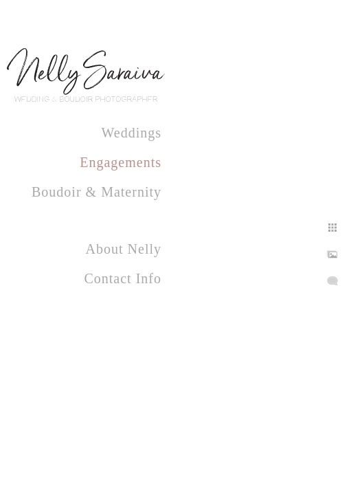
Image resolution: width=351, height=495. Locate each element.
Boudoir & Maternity (96, 191)
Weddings (132, 132)
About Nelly (123, 248)
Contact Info (122, 278)
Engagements (120, 162)
